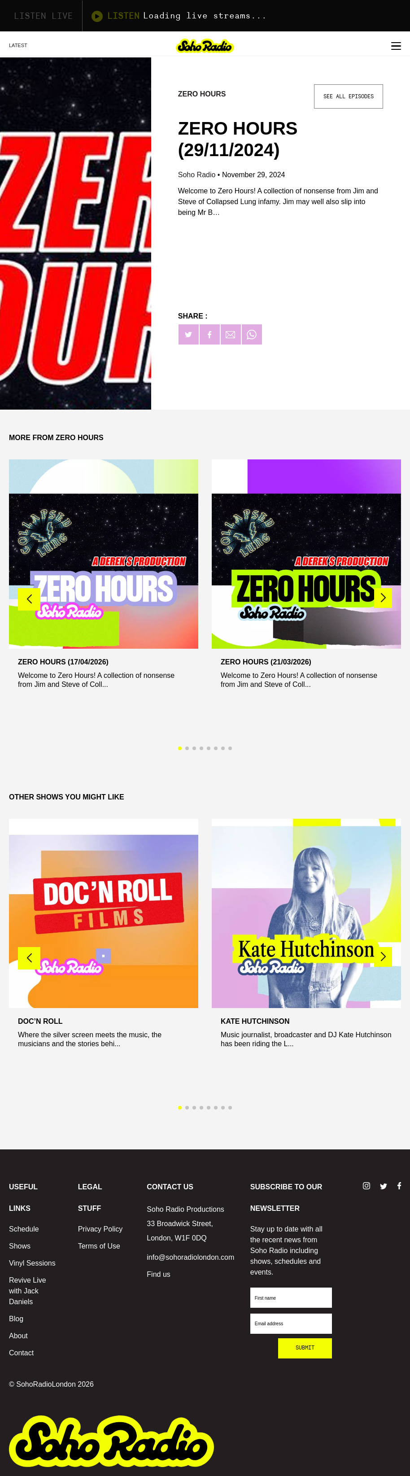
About (18, 1336)
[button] (383, 598)
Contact (21, 1353)
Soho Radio (198, 175)
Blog (16, 1319)
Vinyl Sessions (32, 1263)
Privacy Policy (100, 1229)
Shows (20, 1246)
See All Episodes (348, 96)
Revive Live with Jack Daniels (27, 1291)
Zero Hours (202, 94)
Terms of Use (99, 1246)
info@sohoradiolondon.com (190, 1257)
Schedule (24, 1229)
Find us (158, 1274)
